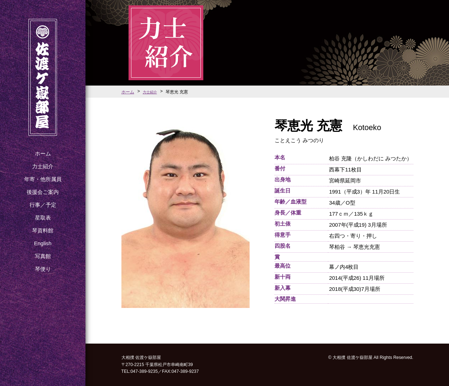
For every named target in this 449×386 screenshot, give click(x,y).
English (42, 243)
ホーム (43, 153)
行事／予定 (43, 205)
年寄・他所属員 (43, 179)
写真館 (43, 256)
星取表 (43, 218)
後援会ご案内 (43, 192)
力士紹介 (42, 166)
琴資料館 (42, 230)
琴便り (43, 269)
